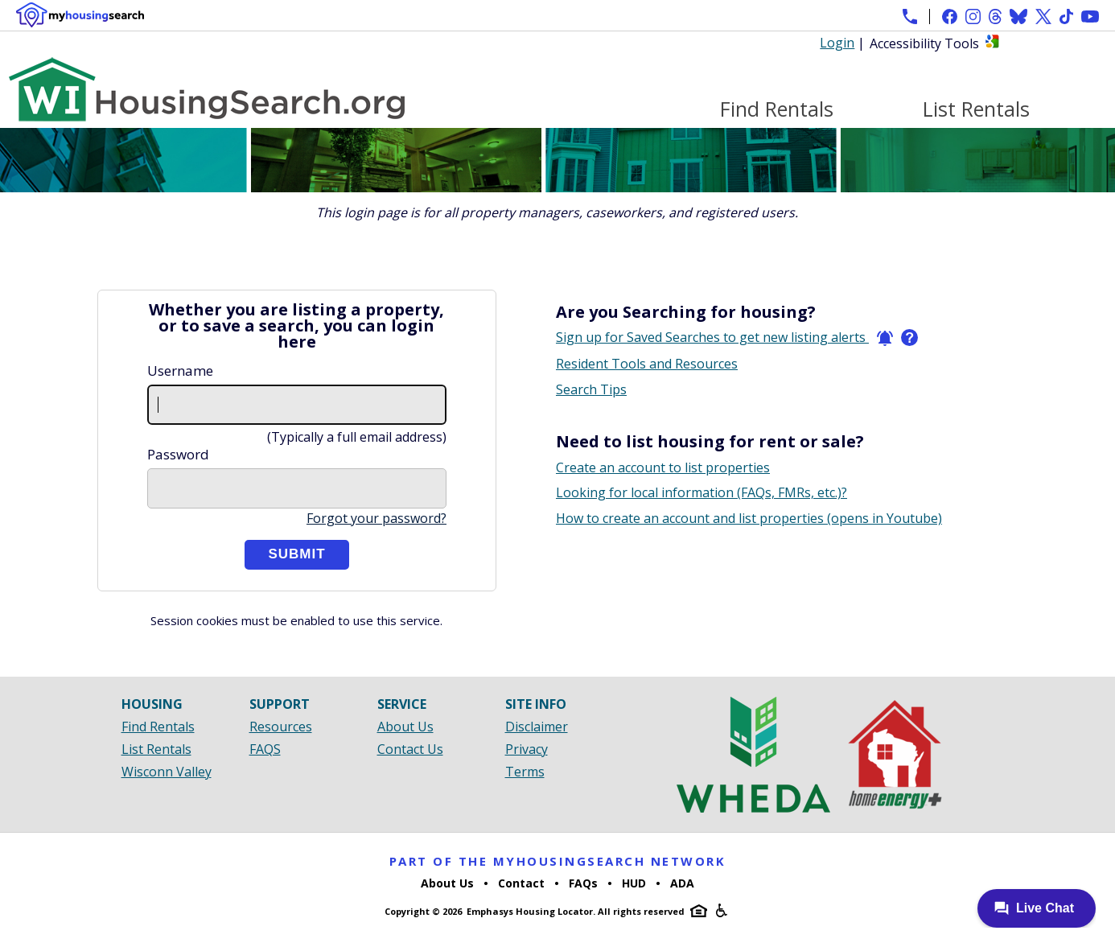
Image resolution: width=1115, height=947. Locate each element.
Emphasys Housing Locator (530, 911)
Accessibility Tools (924, 43)
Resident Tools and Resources (647, 364)
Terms (525, 771)
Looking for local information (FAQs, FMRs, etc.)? (701, 492)
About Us (405, 726)
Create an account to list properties (663, 467)
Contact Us (410, 749)
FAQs (583, 883)
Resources (280, 726)
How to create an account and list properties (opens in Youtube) (749, 518)
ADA (682, 883)
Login (837, 43)
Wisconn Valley (166, 771)
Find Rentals (776, 109)
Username (180, 370)
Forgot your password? (376, 518)
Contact (521, 883)
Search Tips (591, 389)
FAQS (265, 749)
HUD (634, 883)
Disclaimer (536, 726)
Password (178, 454)
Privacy (526, 749)
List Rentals (976, 109)
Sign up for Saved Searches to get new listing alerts (724, 337)
